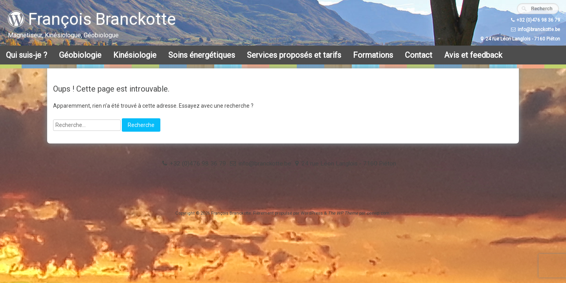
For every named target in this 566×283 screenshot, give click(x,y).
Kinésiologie (134, 55)
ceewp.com (378, 213)
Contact (418, 55)
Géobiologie (80, 55)
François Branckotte (92, 19)
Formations (373, 55)
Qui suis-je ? (26, 55)
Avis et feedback (473, 55)
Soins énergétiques (201, 55)
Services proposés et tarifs (294, 55)
